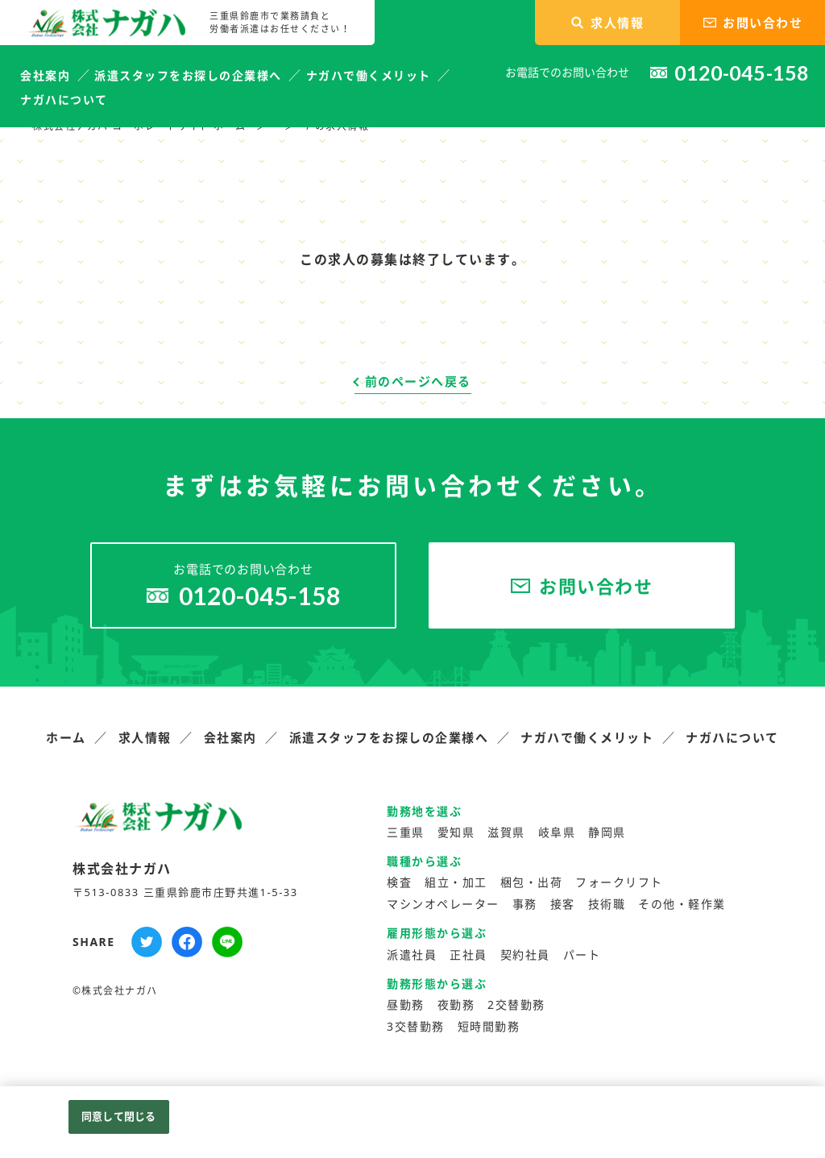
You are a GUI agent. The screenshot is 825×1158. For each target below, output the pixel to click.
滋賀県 (506, 832)
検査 (399, 882)
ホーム (66, 737)
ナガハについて (64, 99)
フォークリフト (619, 882)
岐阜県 (557, 832)
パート (582, 954)
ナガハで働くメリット (368, 75)
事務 (524, 903)
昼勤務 (406, 1004)
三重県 (406, 832)
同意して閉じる (118, 1116)
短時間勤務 (489, 1026)
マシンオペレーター (443, 903)
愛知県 (456, 832)
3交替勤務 (416, 1026)
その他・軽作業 (682, 903)
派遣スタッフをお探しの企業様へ (188, 75)
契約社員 (525, 954)
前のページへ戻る (418, 381)
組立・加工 (456, 882)
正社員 (468, 954)
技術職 (607, 903)
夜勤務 (456, 1004)
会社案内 (45, 75)
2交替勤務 (516, 1004)
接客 (562, 903)
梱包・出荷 (531, 882)
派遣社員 (412, 954)
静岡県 (607, 832)
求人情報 (145, 737)
